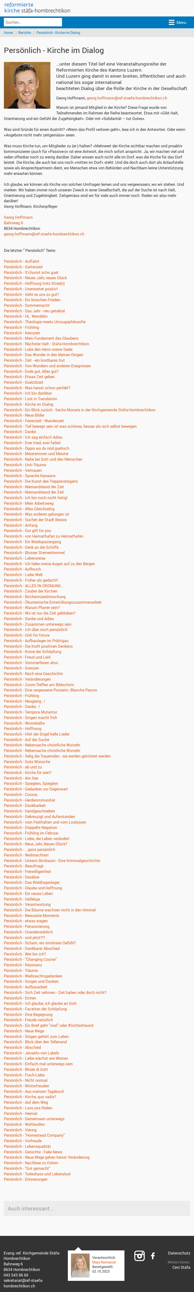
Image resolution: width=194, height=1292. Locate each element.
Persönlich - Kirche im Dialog (60, 32)
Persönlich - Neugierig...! (24, 701)
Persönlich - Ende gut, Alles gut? (31, 372)
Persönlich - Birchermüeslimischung (35, 597)
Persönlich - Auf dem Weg (26, 1103)
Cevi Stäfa (181, 1268)
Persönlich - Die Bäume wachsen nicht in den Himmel (50, 910)
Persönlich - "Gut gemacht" (27, 1169)
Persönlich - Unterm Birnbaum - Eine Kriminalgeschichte (52, 861)
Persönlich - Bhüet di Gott (26, 1070)
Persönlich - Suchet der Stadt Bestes (35, 520)
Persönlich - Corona (20, 795)
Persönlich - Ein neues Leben (28, 894)
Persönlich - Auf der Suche (26, 740)
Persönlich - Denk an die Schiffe (31, 547)
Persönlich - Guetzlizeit (23, 383)
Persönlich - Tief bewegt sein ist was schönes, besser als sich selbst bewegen (70, 427)
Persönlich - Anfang (21, 525)
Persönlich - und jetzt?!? (24, 938)
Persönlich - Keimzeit (22, 333)
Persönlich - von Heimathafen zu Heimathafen (43, 537)
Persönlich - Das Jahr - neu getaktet (34, 311)
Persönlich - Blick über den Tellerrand (35, 1042)
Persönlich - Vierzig (20, 1130)
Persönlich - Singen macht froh (30, 718)
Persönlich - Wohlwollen (24, 1125)
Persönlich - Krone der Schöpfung (32, 652)
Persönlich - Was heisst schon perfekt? (37, 388)
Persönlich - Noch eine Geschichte (33, 674)
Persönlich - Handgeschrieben (29, 811)
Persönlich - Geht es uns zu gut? (31, 295)
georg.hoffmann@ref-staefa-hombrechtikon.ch (127, 98)
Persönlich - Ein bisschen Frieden (32, 300)
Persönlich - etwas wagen (26, 921)
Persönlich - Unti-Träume (25, 465)
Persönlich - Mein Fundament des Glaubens (41, 339)
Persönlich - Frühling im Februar (31, 833)
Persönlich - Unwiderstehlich (28, 932)
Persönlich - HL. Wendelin (25, 317)
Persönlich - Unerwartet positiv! (31, 289)
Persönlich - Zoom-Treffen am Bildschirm (39, 685)
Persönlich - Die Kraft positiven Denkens (38, 646)
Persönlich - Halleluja (22, 899)
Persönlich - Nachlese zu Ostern (31, 1163)
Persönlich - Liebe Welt (23, 575)
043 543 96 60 (16, 1275)
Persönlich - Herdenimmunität (29, 800)
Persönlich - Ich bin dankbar (28, 394)
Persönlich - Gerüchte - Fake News (33, 1152)
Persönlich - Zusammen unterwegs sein (37, 624)
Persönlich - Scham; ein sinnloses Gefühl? (40, 943)
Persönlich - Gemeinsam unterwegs (34, 1119)
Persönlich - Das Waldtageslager (32, 883)
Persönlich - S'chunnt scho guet (31, 273)
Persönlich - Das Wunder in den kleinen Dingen (43, 355)
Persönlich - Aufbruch (22, 569)
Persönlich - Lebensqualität (27, 1147)
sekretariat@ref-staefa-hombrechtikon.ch (23, 1283)
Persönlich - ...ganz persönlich (29, 850)
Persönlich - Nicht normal (25, 1081)
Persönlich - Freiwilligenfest (27, 872)
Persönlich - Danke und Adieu (29, 619)
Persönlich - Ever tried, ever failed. (32, 443)
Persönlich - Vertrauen (23, 470)
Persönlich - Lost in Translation (30, 399)
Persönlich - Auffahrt (21, 262)
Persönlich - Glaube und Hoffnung (33, 888)
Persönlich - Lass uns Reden (28, 1108)
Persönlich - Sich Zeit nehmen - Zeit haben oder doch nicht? (55, 993)
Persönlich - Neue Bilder (24, 416)
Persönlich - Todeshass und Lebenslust (37, 1174)
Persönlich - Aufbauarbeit (25, 987)
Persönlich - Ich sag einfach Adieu (33, 438)
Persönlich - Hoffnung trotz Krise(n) (34, 284)
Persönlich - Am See (21, 778)
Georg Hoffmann (18, 218)
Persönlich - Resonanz (23, 965)
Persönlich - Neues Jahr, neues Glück (35, 278)
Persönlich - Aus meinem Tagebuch (34, 1092)
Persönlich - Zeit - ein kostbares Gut (34, 361)
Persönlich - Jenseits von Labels (31, 1053)
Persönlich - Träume (21, 971)
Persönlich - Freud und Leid (27, 658)
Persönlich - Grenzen (21, 668)
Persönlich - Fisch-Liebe (24, 1075)
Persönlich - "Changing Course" (30, 960)
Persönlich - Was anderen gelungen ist (36, 515)
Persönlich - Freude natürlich (28, 1020)
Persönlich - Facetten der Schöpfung (35, 1009)
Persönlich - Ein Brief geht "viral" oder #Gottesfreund (48, 1026)
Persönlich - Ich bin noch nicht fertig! (36, 498)
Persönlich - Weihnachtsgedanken (33, 976)
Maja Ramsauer (104, 1263)
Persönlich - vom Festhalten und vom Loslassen (45, 822)
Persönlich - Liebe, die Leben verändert (37, 839)
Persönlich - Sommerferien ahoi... (32, 663)
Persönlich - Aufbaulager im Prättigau (36, 641)
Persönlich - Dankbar (21, 877)
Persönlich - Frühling (21, 328)
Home (8, 32)
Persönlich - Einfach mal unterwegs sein (38, 1064)
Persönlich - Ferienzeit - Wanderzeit (34, 421)
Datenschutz (179, 1253)
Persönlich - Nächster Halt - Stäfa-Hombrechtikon (46, 344)
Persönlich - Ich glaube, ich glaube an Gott (40, 1004)
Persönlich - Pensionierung (26, 927)
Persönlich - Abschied (22, 1048)
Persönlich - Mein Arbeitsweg (29, 504)
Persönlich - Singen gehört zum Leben (36, 1037)
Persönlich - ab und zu (23, 767)
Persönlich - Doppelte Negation (30, 828)
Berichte (25, 32)
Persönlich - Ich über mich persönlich (36, 630)
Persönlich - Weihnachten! (26, 855)
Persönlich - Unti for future (26, 635)
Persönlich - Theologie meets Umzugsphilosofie (44, 322)
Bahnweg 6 (13, 223)
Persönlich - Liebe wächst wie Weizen (36, 1059)
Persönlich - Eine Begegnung (28, 1015)
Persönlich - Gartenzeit (23, 267)
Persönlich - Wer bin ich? (25, 954)
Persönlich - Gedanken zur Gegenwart (36, 789)
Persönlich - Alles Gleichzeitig (29, 509)
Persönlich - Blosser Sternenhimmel (34, 553)
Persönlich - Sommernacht (27, 306)
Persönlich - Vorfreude (23, 1141)
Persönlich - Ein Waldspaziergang (32, 542)
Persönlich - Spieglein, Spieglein (31, 784)
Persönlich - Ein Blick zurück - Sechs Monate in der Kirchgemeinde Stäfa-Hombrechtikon (79, 410)
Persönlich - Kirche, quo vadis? (30, 1097)
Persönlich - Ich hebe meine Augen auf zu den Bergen (49, 564)
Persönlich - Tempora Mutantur (30, 712)
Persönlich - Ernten (20, 998)
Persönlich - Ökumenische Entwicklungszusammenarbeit (53, 603)
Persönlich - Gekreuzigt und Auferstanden (39, 817)
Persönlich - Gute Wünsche (27, 762)
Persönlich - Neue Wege (24, 1031)
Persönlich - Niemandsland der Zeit (34, 487)
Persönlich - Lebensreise (24, 559)
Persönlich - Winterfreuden (26, 1086)
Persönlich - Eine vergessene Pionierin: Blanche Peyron (50, 690)
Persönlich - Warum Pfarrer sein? (32, 608)
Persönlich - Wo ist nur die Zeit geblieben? (40, 613)
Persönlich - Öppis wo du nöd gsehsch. (37, 448)
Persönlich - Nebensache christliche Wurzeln (42, 745)
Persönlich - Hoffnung (22, 729)
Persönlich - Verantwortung (27, 905)
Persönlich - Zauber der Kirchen (30, 591)
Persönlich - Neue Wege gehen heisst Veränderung (47, 1158)
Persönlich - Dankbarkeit (25, 806)
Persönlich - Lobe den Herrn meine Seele (38, 350)
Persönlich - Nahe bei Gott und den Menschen (43, 460)
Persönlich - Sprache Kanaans (29, 476)
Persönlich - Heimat (21, 1114)
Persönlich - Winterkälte (24, 723)
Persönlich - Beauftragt (24, 866)
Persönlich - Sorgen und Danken (31, 982)
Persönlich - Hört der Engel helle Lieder (37, 734)
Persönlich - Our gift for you (27, 531)
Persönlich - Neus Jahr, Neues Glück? (35, 844)
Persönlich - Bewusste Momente (31, 916)
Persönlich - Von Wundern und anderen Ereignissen (47, 366)
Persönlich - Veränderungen (27, 680)
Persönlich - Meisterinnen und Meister (36, 454)
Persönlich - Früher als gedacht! (31, 581)
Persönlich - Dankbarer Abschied (32, 949)
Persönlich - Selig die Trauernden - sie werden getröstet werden (57, 756)
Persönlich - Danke (20, 432)
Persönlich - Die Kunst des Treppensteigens (41, 482)
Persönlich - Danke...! (22, 707)
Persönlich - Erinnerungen (25, 1180)
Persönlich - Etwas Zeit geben (29, 377)
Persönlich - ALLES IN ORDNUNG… (33, 586)
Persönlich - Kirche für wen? (28, 773)
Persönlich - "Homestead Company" (34, 1136)
